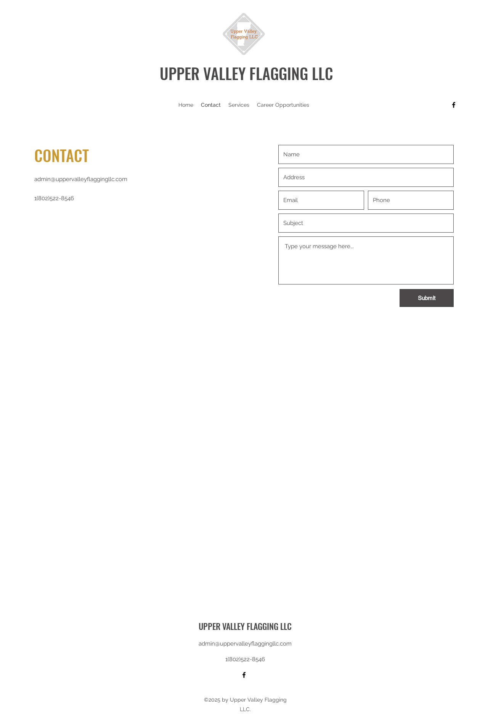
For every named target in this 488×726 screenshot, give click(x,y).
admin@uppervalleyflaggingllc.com (80, 179)
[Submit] (427, 298)
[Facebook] (454, 105)
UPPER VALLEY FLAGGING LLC (246, 73)
